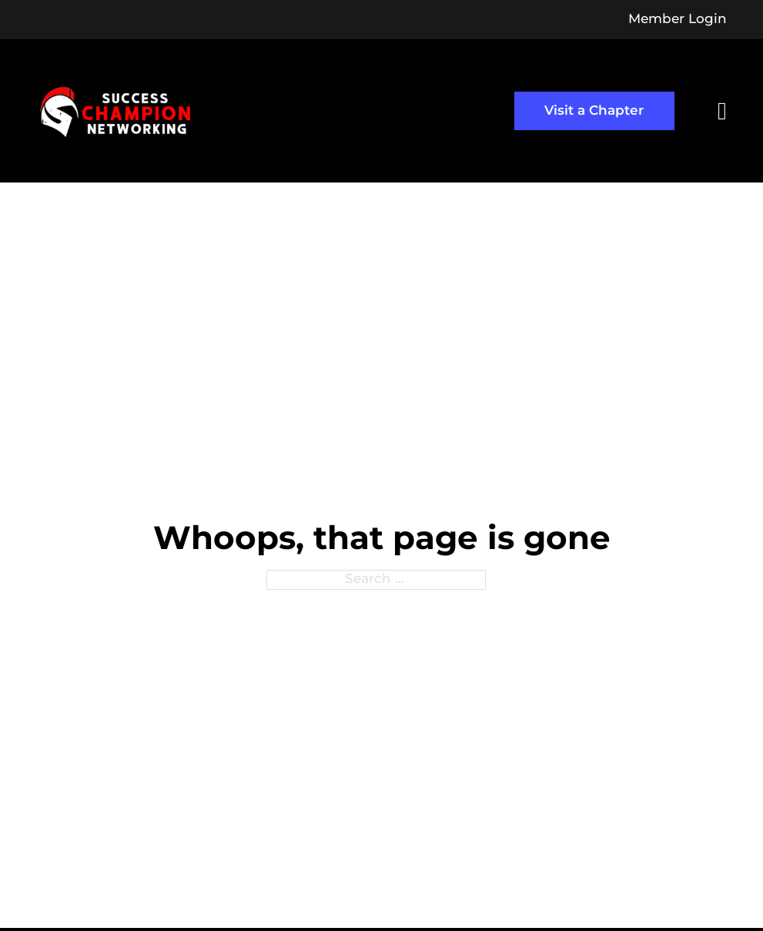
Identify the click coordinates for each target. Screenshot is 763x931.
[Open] (722, 111)
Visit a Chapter (594, 111)
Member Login (677, 20)
